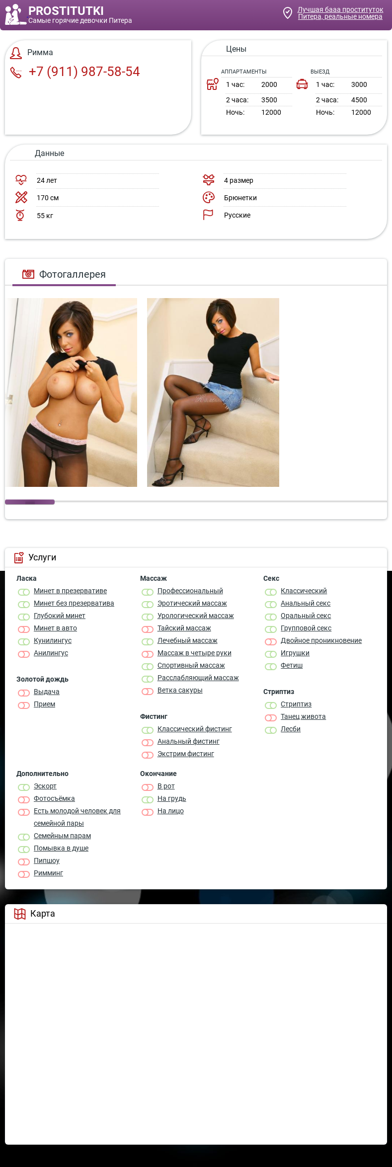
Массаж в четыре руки (194, 653)
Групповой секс (306, 628)
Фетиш (292, 665)
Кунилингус (53, 640)
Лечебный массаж (187, 640)
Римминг (48, 873)
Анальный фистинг (188, 741)
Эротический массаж (192, 603)
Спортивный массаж (191, 665)
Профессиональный (190, 591)
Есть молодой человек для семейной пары (77, 817)
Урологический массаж (195, 616)
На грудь (171, 798)
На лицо (170, 811)
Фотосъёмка (54, 798)
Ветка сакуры (180, 690)
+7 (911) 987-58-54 (75, 71)
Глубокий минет (59, 616)
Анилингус (51, 653)
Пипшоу (47, 860)
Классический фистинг (194, 729)
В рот (166, 786)
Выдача (47, 692)
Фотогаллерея (64, 274)
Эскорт (45, 786)
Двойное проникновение (321, 640)
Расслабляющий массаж (198, 678)
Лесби (291, 729)
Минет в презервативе (70, 591)
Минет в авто (55, 628)
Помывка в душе (61, 848)
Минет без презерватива (74, 603)
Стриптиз (296, 704)
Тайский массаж (184, 628)
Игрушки (295, 653)
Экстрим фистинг (185, 754)
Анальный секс (305, 603)
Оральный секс (306, 616)
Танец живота (303, 716)
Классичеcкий (304, 591)
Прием (44, 704)
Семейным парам (62, 836)
